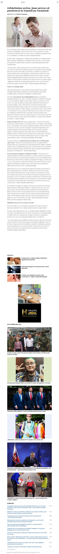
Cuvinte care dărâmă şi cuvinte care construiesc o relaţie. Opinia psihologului (34, 275)
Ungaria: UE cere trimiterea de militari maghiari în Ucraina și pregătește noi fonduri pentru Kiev (26, 529)
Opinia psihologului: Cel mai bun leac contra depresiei (35, 267)
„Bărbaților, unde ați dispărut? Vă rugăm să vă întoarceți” (25, 439)
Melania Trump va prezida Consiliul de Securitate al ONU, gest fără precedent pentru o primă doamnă (26, 512)
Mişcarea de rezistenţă (29, 2)
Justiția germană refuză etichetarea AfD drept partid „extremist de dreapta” (24, 516)
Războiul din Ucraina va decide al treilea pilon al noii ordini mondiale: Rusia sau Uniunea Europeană (25, 520)
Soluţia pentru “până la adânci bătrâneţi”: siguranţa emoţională (34, 258)
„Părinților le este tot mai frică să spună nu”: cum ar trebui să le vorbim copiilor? (27, 499)
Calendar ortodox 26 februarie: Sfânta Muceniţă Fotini (24, 547)
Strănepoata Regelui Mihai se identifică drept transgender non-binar (29, 383)
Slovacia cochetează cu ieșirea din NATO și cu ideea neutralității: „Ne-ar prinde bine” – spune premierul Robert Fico (29, 469)
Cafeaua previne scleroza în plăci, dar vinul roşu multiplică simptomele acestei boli (25, 543)
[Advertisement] (29, 242)
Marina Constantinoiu (22, 14)
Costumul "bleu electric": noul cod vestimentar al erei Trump (26, 411)
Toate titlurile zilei (11, 549)
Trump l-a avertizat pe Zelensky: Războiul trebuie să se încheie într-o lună (27, 533)
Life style (18, 324)
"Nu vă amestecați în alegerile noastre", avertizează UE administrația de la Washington (24, 525)
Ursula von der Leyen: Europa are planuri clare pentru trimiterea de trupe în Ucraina (28, 353)
